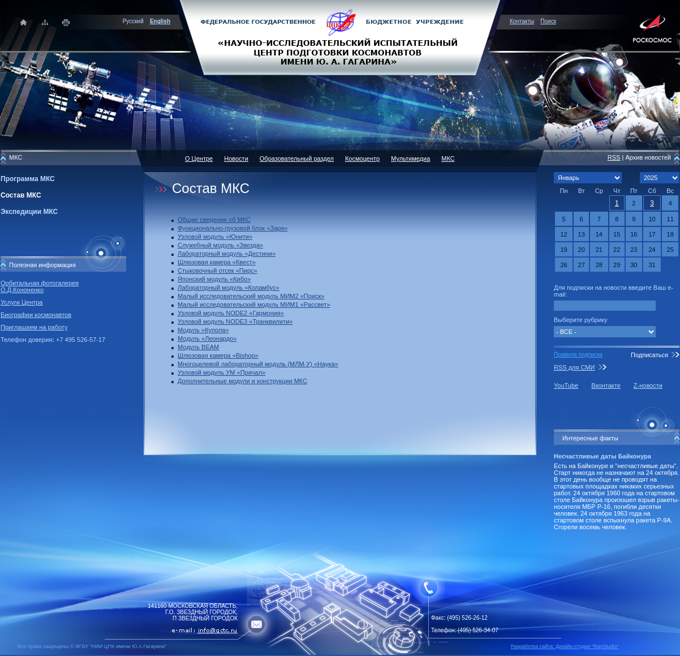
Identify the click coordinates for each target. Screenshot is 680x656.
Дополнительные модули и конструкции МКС (242, 381)
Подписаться (649, 354)
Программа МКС (28, 179)
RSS (614, 157)
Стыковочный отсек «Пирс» (217, 270)
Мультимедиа (410, 158)
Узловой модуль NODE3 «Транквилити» (235, 321)
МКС (447, 158)
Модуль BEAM (198, 347)
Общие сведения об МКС (214, 219)
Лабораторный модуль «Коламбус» (228, 287)
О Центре (199, 158)
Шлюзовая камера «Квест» (217, 262)
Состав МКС (21, 195)
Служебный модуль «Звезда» (220, 245)
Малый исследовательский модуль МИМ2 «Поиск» (251, 296)
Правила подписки (578, 354)
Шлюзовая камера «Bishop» (218, 355)
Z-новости (648, 385)
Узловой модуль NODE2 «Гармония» (231, 313)
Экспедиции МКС (29, 212)
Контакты (522, 21)
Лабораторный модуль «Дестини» (227, 253)
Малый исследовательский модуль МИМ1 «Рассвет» (254, 304)
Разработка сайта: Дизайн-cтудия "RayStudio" (565, 646)
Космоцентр (362, 158)
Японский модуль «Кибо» (214, 279)
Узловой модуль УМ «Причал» (221, 372)
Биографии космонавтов (36, 314)
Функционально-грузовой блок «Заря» (232, 228)
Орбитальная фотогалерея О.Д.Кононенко (40, 286)
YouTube (566, 385)
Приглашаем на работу (34, 327)
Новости (236, 158)
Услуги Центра (22, 302)
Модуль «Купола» (203, 330)
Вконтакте (605, 385)
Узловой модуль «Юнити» (215, 236)
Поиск (548, 21)
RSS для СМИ (574, 367)
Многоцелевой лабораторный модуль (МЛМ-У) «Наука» (258, 364)
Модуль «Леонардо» (207, 338)
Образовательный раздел (297, 158)
